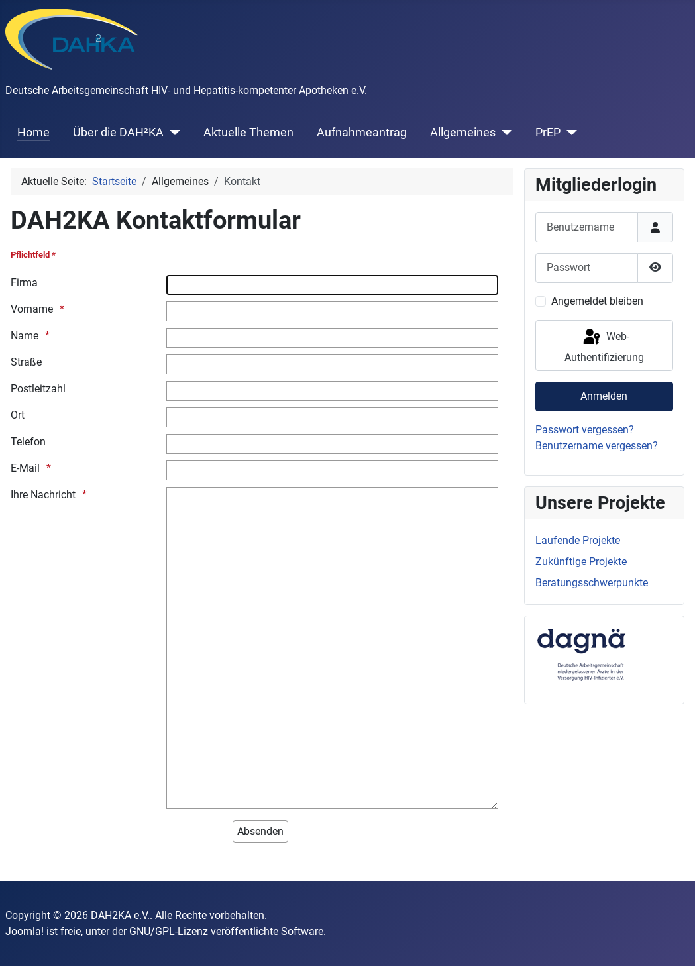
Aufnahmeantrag (362, 132)
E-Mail (25, 468)
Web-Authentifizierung (604, 345)
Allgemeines (463, 132)
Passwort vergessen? (584, 429)
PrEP (548, 132)
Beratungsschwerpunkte (591, 582)
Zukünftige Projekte (581, 561)
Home (33, 132)
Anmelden (603, 396)
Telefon (28, 441)
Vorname (32, 309)
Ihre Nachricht (43, 494)
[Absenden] (260, 831)
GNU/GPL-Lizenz (168, 931)
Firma (24, 282)
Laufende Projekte (577, 540)
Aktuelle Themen (248, 132)
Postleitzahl (38, 388)
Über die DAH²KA (118, 132)
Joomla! (24, 931)
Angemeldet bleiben (597, 301)
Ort (18, 415)
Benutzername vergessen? (596, 445)
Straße (26, 362)
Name (24, 335)
